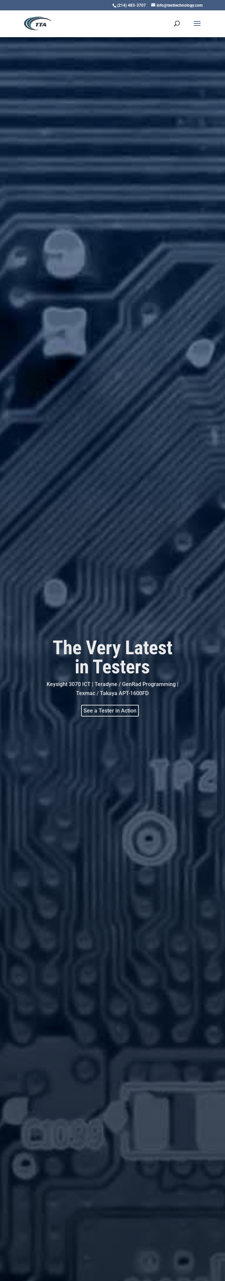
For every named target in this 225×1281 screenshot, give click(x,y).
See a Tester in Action (109, 710)
